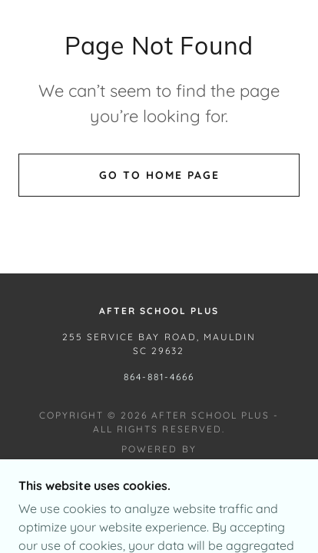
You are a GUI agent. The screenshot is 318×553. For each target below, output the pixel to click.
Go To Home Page (159, 175)
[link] (159, 467)
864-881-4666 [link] (159, 376)
